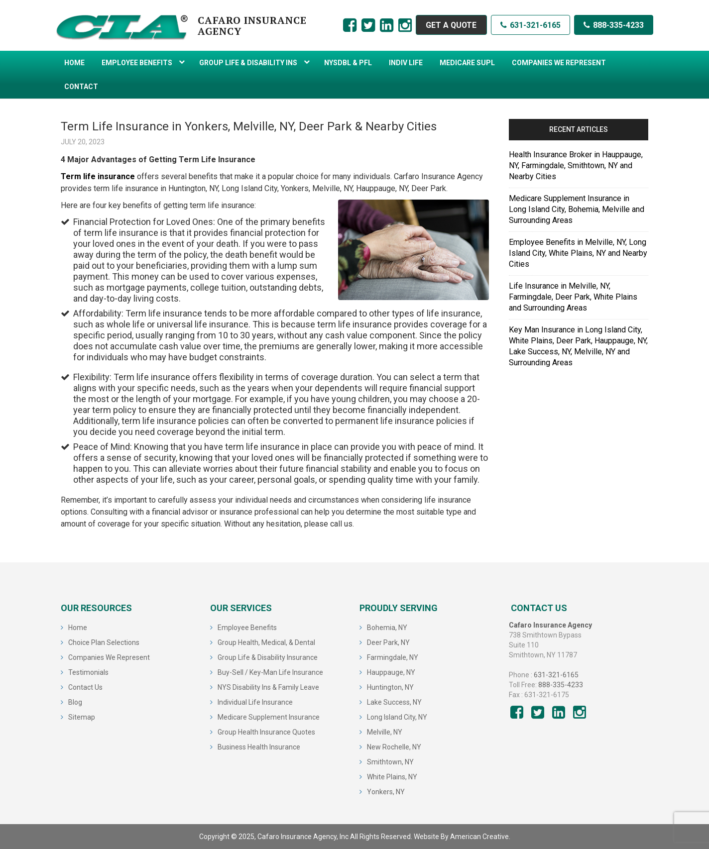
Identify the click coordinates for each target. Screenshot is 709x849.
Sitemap (81, 717)
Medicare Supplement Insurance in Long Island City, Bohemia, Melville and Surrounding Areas (576, 209)
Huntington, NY (390, 687)
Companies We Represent (109, 657)
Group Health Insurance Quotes (266, 732)
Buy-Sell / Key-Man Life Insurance (270, 672)
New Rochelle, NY (394, 747)
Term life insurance (98, 176)
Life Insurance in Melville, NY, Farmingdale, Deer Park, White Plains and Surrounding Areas (573, 297)
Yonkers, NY (386, 792)
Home (77, 628)
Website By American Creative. (462, 837)
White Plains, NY (392, 777)
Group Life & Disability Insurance (268, 657)
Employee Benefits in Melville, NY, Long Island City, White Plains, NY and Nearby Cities (578, 253)
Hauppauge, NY (391, 672)
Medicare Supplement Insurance (269, 717)
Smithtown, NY (390, 762)
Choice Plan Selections (103, 642)
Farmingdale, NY (392, 657)
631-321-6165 (530, 25)
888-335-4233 (614, 25)
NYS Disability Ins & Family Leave (268, 687)
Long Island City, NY (397, 717)
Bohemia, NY (387, 628)
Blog (75, 702)
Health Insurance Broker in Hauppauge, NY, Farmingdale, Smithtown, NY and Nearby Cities (576, 165)
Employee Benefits (247, 628)
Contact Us (85, 687)
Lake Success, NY (394, 702)
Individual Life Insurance (255, 702)
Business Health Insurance (259, 747)
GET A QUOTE (450, 25)
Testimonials (88, 672)
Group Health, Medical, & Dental (266, 642)
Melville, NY (384, 732)
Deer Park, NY (388, 642)
